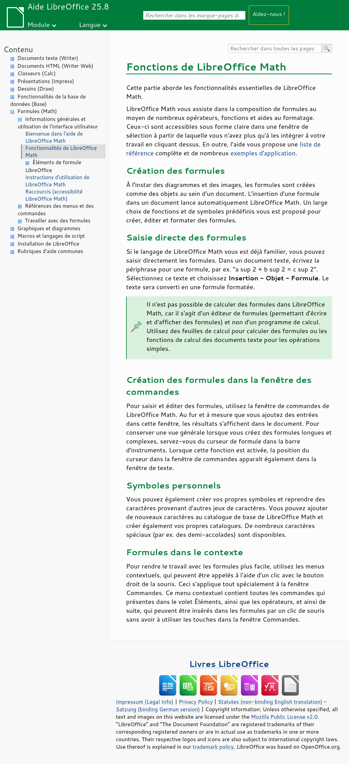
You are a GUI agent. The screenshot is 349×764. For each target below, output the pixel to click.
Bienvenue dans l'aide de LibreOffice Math (54, 137)
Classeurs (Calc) (36, 73)
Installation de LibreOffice (48, 243)
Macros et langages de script (51, 235)
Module (38, 24)
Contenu (18, 49)
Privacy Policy (196, 701)
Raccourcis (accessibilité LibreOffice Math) (53, 195)
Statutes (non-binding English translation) (270, 701)
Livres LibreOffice (229, 664)
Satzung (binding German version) (158, 709)
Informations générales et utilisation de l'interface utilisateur (58, 122)
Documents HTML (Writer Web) (55, 65)
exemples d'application (262, 153)
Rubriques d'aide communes (50, 251)
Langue (90, 24)
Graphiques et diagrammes (48, 228)
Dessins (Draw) (35, 88)
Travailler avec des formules (57, 220)
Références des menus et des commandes (56, 209)
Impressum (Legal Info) (144, 701)
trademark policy (213, 746)
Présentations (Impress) (45, 81)
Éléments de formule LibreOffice (53, 166)
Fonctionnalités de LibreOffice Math (61, 151)
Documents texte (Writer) (47, 58)
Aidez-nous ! (269, 14)
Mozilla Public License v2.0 (284, 716)
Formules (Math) (37, 111)
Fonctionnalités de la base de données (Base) (48, 100)
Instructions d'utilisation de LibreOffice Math (57, 181)
